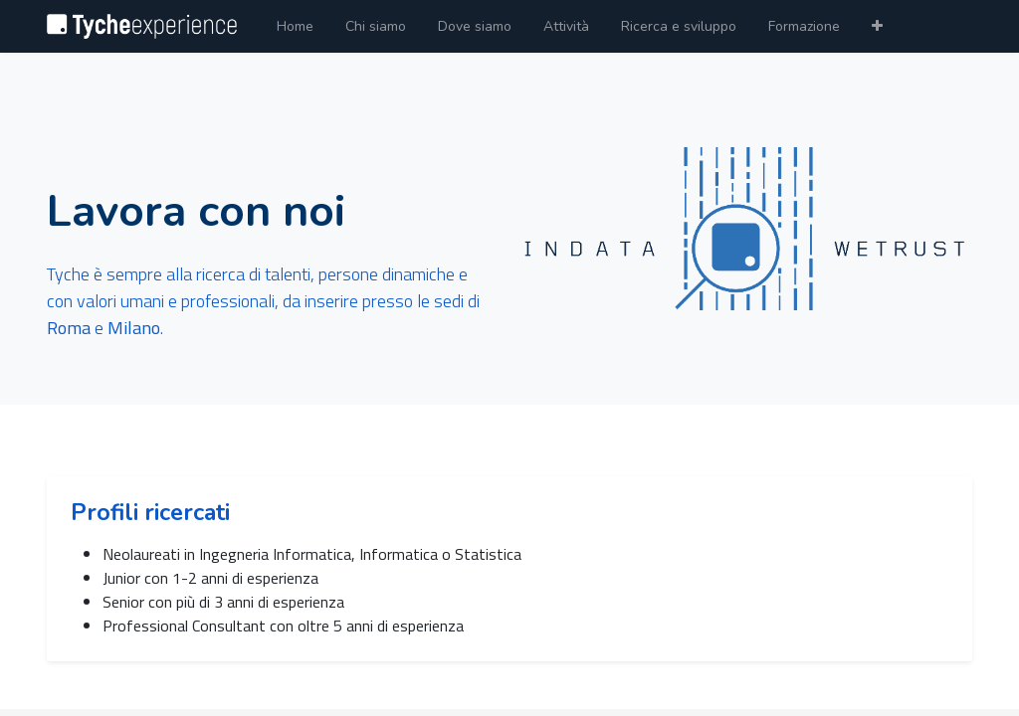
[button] (877, 26)
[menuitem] (295, 26)
